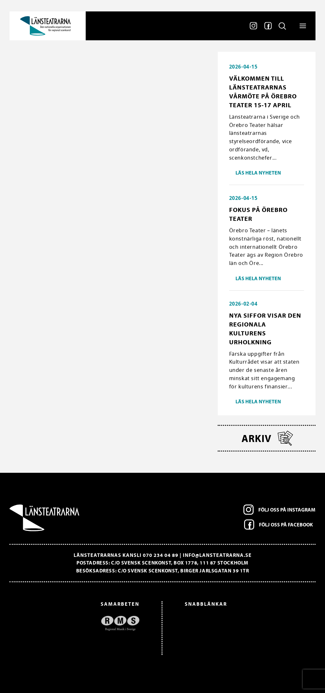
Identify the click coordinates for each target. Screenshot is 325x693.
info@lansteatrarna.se (217, 555)
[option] (77, 623)
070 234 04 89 (160, 555)
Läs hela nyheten (258, 172)
